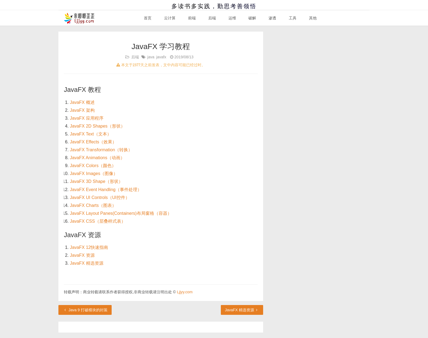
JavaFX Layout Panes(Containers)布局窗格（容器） (121, 213)
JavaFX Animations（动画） (97, 157)
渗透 (272, 18)
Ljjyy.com (184, 292)
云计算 (170, 18)
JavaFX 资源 (82, 255)
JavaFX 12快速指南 (89, 247)
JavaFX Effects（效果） (93, 142)
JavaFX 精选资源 (86, 263)
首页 (147, 18)
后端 (212, 18)
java (150, 57)
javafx (161, 57)
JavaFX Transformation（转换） (101, 149)
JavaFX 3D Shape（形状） (96, 181)
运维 (232, 18)
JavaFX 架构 (82, 110)
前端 (192, 18)
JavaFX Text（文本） (90, 134)
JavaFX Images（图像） (94, 173)
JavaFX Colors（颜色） (93, 165)
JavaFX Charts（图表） (93, 205)
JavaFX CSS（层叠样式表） (98, 221)
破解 (252, 18)
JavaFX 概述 (82, 102)
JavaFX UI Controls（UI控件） (100, 197)
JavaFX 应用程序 (86, 118)
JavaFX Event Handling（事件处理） (106, 189)
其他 (313, 18)
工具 (292, 18)
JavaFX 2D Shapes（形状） (97, 126)
